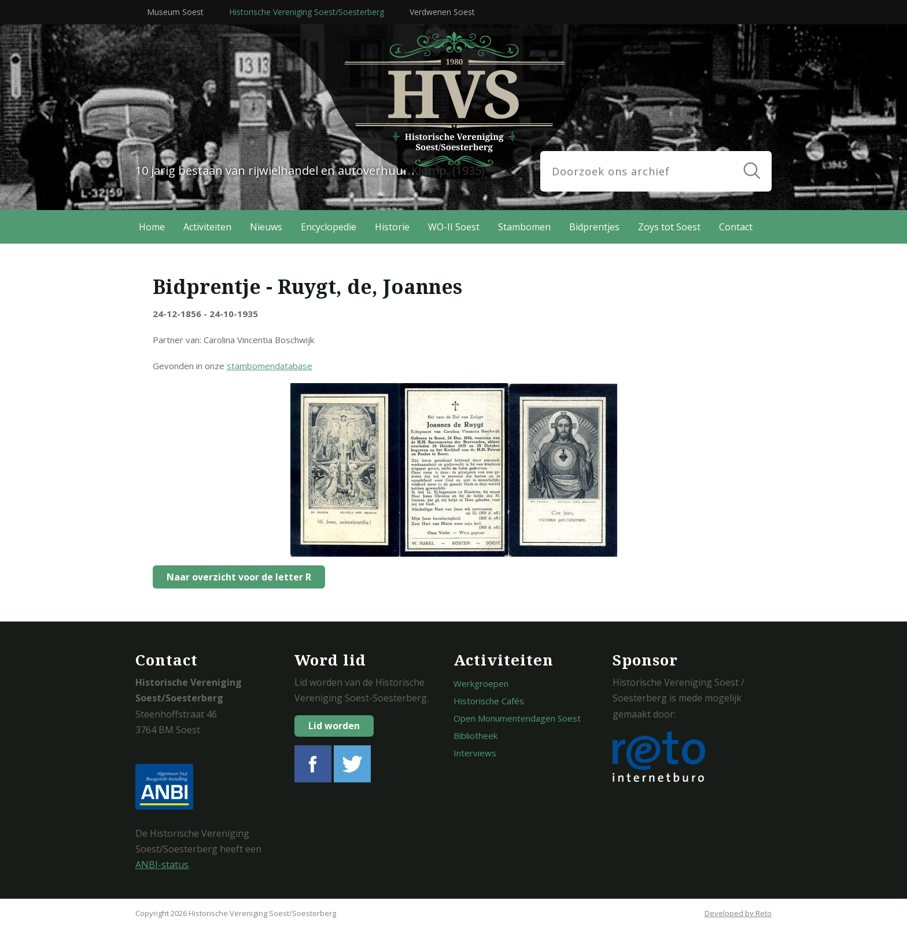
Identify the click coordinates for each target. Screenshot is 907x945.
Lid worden (334, 725)
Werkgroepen (481, 683)
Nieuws (266, 226)
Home (152, 226)
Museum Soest (175, 11)
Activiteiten (207, 226)
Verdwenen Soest (442, 11)
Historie (392, 226)
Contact (736, 226)
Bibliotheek (475, 735)
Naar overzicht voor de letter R (235, 577)
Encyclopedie (328, 226)
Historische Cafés (489, 701)
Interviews (475, 753)
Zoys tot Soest (669, 226)
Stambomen (524, 226)
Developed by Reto (738, 913)
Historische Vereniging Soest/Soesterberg (306, 11)
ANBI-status (162, 864)
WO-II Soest (454, 226)
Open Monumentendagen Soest (517, 718)
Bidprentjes (594, 226)
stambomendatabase (269, 366)
